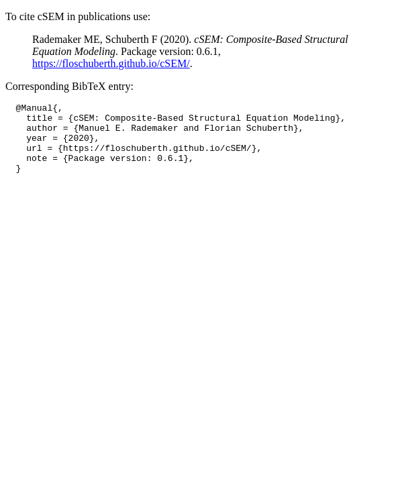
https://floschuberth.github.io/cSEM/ (111, 63)
